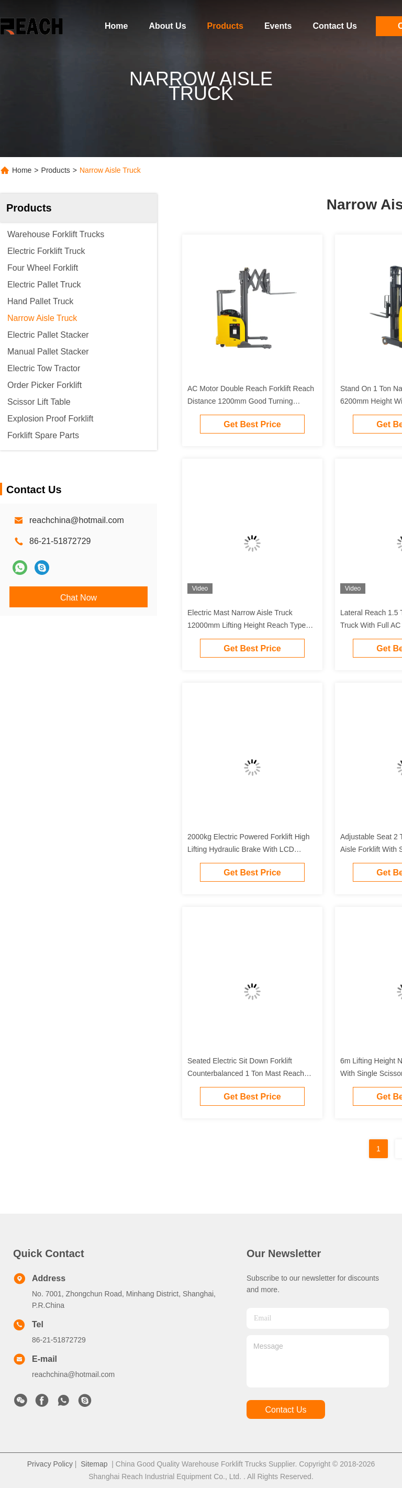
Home (116, 25)
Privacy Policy (50, 1464)
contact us (285, 1409)
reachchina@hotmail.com (76, 520)
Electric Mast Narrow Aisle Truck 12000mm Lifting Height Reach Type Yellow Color (246, 625)
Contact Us (334, 25)
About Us (167, 25)
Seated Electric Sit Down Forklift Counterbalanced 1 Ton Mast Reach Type (245, 1073)
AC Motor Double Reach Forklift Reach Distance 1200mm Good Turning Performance (250, 401)
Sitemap (94, 1464)
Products (225, 25)
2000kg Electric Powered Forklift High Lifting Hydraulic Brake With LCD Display (248, 849)
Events (278, 25)
